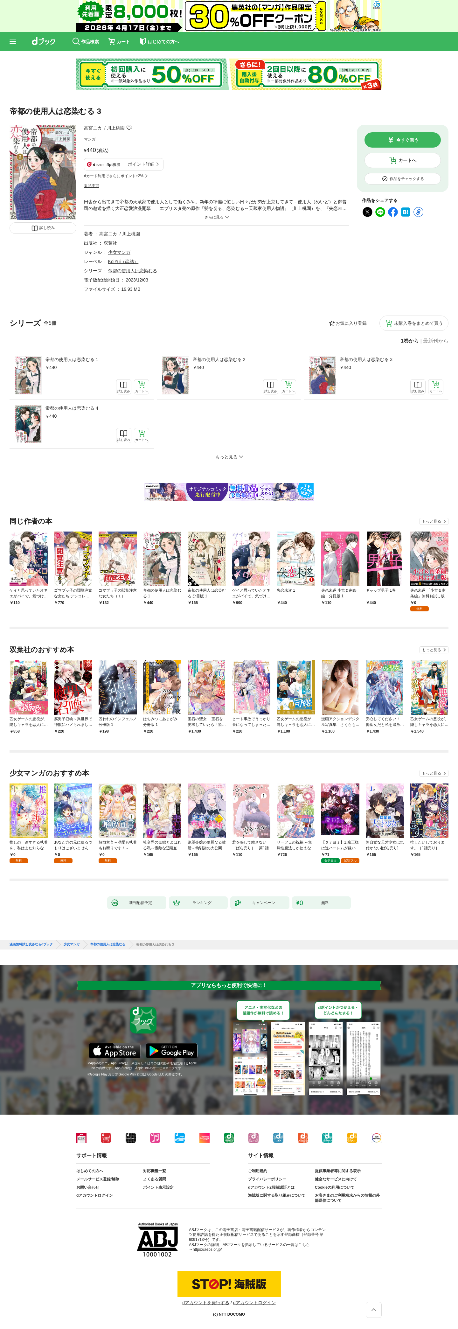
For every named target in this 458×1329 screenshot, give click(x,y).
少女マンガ (119, 252)
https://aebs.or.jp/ (207, 1249)
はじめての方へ (89, 1171)
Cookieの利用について (334, 1187)
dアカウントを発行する (205, 1302)
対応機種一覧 (154, 1171)
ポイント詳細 (141, 164)
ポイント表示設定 (158, 1187)
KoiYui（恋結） (123, 261)
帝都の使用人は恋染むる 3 (366, 359)
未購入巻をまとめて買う (418, 323)
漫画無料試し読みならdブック (31, 944)
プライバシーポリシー (267, 1179)
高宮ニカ (93, 127)
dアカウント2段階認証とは (271, 1187)
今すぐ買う (407, 140)
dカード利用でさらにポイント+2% (113, 176)
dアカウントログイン (94, 1195)
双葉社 (110, 243)
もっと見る (431, 521)
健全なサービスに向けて (336, 1179)
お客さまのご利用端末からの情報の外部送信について (347, 1198)
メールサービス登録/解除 (97, 1179)
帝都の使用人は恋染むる (132, 270)
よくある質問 (154, 1179)
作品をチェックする (407, 179)
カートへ (407, 160)
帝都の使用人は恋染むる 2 (219, 359)
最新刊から (435, 341)
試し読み (47, 228)
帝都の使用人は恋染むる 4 (71, 408)
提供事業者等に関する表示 (338, 1171)
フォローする (129, 128)
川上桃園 (116, 127)
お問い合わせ (87, 1187)
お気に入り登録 (351, 323)
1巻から (410, 341)
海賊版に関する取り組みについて (276, 1195)
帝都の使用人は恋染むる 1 (71, 359)
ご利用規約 (257, 1171)
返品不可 (91, 186)
